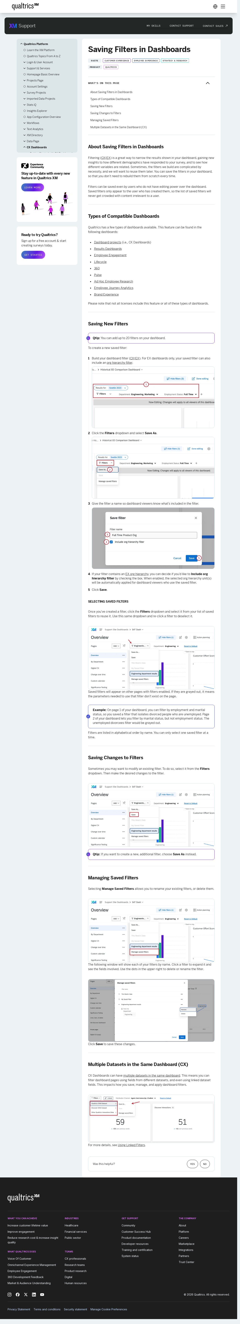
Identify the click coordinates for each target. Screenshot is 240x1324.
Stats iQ (31, 105)
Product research (76, 1271)
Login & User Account (40, 62)
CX (103, 158)
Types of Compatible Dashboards (110, 99)
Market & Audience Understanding (29, 1283)
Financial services (76, 1231)
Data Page (33, 141)
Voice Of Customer (19, 1258)
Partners (184, 1256)
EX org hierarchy (136, 574)
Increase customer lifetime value (28, 1225)
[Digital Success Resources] (215, 6)
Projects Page (35, 80)
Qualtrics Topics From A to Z (44, 56)
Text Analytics (35, 129)
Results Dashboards (108, 249)
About (182, 1225)
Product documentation (136, 1237)
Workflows (33, 123)
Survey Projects (36, 92)
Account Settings (37, 86)
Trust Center (186, 1262)
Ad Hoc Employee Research (113, 281)
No (205, 1164)
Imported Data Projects (41, 98)
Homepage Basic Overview (43, 74)
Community (128, 1225)
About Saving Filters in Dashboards (111, 92)
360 (97, 268)
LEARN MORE (32, 187)
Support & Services (38, 68)
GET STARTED (33, 255)
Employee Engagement (110, 255)
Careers (184, 1237)
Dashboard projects (107, 242)
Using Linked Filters (131, 1145)
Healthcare (71, 1225)
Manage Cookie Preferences (108, 1309)
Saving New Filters (101, 106)
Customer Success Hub (136, 1231)
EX (108, 158)
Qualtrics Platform (36, 44)
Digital (68, 1277)
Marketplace (186, 1243)
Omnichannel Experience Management (32, 1264)
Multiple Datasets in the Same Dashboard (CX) (118, 127)
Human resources (76, 1283)
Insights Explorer (37, 111)
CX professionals (75, 1258)
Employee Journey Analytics (113, 288)
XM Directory (35, 135)
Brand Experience (106, 295)
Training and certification (137, 1249)
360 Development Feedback (26, 1277)
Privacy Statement (19, 1309)
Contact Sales (213, 26)
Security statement (75, 1309)
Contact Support (182, 26)
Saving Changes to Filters (105, 113)
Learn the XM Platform (41, 50)
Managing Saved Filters (104, 120)
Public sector (73, 1237)
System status (130, 1256)
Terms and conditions (47, 1309)
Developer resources (135, 1243)
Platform (184, 1231)
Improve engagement (21, 1231)
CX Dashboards (37, 147)
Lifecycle (100, 262)
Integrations (186, 1249)
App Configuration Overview (44, 117)
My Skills (154, 26)
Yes (192, 1164)
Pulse (98, 275)
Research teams (75, 1264)
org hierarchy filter (119, 363)
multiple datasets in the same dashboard (151, 1076)
